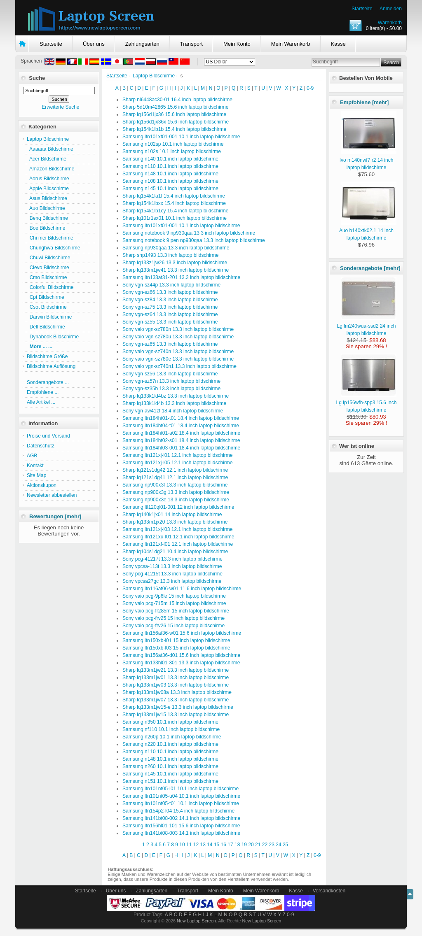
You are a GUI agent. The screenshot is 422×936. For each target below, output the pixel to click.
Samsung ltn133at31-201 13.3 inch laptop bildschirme (181, 277)
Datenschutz (40, 446)
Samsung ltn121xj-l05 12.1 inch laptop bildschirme (177, 463)
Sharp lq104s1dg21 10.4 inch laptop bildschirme (175, 551)
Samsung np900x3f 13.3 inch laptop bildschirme (175, 485)
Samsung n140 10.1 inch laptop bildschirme (170, 159)
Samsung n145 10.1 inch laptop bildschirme (170, 188)
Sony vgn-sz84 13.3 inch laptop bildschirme (170, 300)
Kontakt (35, 465)
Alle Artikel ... (41, 402)
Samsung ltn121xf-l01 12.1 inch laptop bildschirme (177, 544)
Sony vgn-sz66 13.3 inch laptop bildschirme (170, 292)
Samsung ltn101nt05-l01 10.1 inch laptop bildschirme (180, 789)
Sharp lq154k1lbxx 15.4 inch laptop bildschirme (174, 203)
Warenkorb (390, 23)
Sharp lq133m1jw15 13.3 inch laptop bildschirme (175, 714)
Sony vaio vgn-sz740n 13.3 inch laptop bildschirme (178, 351)
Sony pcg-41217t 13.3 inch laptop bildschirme (172, 559)
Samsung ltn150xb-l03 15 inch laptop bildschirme (176, 648)
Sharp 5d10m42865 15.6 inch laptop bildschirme (175, 107)
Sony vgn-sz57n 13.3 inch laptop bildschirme (171, 381)
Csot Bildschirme (47, 307)
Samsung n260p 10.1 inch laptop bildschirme (171, 737)
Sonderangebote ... (48, 382)
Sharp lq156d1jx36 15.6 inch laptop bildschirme (174, 114)
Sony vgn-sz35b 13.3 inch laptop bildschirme (171, 388)
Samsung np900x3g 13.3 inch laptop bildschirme (175, 492)
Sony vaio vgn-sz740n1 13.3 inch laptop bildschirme (179, 366)
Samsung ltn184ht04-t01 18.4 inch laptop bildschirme (180, 425)
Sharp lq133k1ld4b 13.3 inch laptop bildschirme (174, 403)
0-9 (310, 88)
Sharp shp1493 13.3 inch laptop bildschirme (170, 255)
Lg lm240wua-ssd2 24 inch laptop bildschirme (366, 326)
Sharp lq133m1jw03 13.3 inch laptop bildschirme (175, 685)
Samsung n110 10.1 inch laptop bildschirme (170, 166)
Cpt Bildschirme (45, 297)
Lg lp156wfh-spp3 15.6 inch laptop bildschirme (366, 402)
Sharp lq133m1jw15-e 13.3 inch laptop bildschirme (177, 707)
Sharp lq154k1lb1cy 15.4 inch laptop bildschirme (175, 211)
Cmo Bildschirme (47, 277)
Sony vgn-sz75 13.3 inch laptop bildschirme (170, 307)
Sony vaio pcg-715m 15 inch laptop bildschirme (174, 603)
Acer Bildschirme (46, 159)
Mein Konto (237, 44)
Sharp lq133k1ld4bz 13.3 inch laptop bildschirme (175, 396)
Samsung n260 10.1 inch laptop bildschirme (170, 766)
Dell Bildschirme (46, 327)
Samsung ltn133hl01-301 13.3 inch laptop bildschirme (181, 663)
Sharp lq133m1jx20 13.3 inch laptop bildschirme (175, 522)
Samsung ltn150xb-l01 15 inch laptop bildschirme (176, 640)
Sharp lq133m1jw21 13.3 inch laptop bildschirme (175, 670)
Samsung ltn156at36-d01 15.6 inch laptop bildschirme (181, 655)
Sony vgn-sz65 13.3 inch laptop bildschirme (170, 344)
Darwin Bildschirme (49, 317)
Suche (37, 78)
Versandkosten (329, 891)
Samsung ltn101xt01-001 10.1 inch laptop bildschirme (181, 137)
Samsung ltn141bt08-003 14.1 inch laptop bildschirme (181, 833)
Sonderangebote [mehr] (370, 268)
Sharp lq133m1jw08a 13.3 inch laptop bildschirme (177, 692)
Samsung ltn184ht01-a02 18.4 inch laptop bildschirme (181, 433)
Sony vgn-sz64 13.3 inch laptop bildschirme (170, 314)
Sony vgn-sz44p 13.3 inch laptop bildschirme (171, 285)
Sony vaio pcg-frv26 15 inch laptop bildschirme (173, 626)
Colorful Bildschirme (50, 287)
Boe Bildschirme (46, 228)
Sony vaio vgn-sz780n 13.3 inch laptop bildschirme (178, 329)
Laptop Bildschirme (154, 76)
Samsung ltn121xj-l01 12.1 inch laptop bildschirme (177, 455)
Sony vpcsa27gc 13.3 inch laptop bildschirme (171, 581)
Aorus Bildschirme (48, 179)
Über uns (94, 44)
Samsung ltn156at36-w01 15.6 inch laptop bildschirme (181, 633)
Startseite (362, 9)
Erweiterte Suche (60, 107)
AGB (32, 456)
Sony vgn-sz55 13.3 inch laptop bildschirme (170, 322)
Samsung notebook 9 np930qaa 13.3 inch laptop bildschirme (188, 233)
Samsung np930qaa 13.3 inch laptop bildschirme (176, 248)
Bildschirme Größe (47, 356)
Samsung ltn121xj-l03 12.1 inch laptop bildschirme (177, 529)
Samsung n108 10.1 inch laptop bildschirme (170, 181)
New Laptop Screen (196, 920)
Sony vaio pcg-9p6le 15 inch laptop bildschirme (174, 596)
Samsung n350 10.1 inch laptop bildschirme (170, 722)
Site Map (36, 475)
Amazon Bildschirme (50, 169)
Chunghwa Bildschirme (53, 248)
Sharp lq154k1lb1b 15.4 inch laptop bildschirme (174, 129)
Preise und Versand (48, 436)
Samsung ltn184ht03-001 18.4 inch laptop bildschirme (181, 448)
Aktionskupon (41, 485)
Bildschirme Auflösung (51, 366)
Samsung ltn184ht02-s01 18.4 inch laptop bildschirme (181, 440)
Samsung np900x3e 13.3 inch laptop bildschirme (175, 500)
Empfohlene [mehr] (364, 102)
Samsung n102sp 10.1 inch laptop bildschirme (172, 144)
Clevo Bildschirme (48, 267)
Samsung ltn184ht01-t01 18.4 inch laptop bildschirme (180, 418)
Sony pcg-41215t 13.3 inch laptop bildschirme (172, 574)
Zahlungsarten (142, 44)
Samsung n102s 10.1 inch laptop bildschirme (171, 151)
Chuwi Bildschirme (48, 258)
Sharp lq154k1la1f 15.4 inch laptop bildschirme (173, 196)
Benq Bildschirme (47, 218)
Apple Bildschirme (48, 188)
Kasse (338, 44)
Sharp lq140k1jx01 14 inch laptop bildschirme (172, 514)
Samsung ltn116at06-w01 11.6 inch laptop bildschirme (181, 588)
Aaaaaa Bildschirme (50, 149)
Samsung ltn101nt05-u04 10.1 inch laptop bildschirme (181, 796)
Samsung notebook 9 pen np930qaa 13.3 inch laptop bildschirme (193, 240)
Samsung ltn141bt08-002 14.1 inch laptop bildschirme (181, 818)
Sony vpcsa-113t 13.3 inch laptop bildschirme (172, 566)
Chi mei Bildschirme (50, 238)
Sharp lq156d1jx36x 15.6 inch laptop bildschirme (175, 122)
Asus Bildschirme (47, 198)
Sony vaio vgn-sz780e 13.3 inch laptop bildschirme (178, 359)
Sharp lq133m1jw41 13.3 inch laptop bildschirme (175, 270)
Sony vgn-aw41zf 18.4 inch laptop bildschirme (172, 411)
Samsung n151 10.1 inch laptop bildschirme (170, 781)
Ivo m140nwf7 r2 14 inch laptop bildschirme (368, 160)
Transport (191, 44)
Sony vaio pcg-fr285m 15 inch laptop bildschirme (175, 611)
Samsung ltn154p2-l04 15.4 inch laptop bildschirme (178, 811)
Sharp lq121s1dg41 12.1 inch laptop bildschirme (175, 477)
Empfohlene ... (43, 392)
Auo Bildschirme (46, 208)
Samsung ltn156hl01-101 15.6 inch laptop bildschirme (181, 826)
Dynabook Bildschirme (53, 337)
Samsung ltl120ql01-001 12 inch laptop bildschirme (178, 507)
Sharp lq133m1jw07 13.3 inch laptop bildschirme (175, 700)
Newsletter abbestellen (52, 495)
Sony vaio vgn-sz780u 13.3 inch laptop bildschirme (178, 337)
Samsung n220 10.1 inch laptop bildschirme (170, 744)
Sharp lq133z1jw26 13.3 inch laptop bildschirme (174, 262)
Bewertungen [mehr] (55, 516)
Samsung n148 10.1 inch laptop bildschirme (170, 174)
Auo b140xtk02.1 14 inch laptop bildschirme (367, 230)
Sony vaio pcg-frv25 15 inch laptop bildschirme (173, 618)
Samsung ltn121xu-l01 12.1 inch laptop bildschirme (178, 537)
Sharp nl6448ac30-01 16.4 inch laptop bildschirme (177, 99)
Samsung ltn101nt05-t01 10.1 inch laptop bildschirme (180, 803)
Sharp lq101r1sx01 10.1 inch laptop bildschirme (174, 218)
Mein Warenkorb (290, 44)
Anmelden (391, 9)
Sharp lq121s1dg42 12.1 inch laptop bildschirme (175, 470)
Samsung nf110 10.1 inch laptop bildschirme (171, 729)
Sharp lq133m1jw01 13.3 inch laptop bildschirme (175, 677)
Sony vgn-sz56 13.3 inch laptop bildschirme (170, 374)
